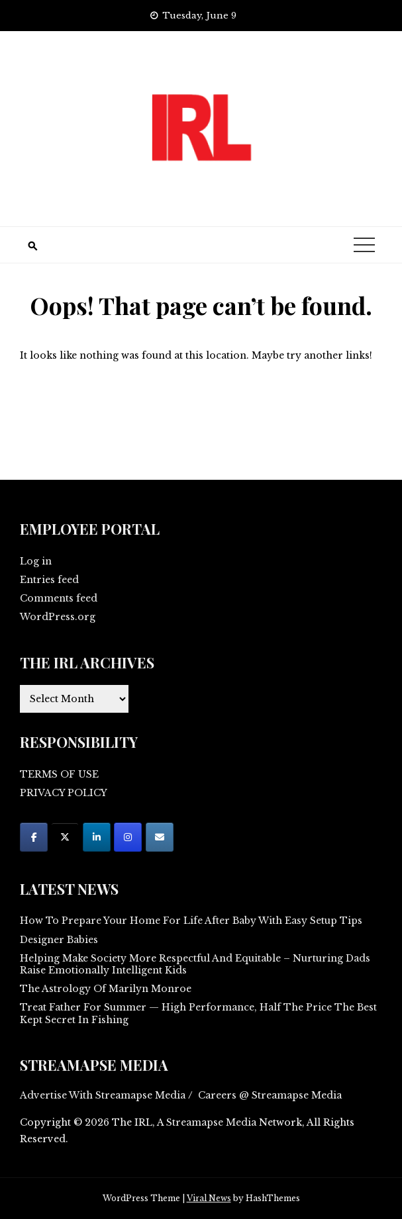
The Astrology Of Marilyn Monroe (105, 989)
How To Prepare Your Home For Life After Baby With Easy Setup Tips (191, 920)
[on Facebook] (34, 837)
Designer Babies (59, 940)
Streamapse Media (211, 1122)
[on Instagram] (128, 837)
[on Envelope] (160, 837)
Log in (36, 561)
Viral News (209, 1198)
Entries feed (49, 580)
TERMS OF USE (59, 774)
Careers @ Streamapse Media (270, 1095)
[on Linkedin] (97, 837)
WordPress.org (57, 617)
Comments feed (58, 598)
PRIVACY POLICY (63, 793)
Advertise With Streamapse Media (102, 1095)
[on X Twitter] (65, 837)
